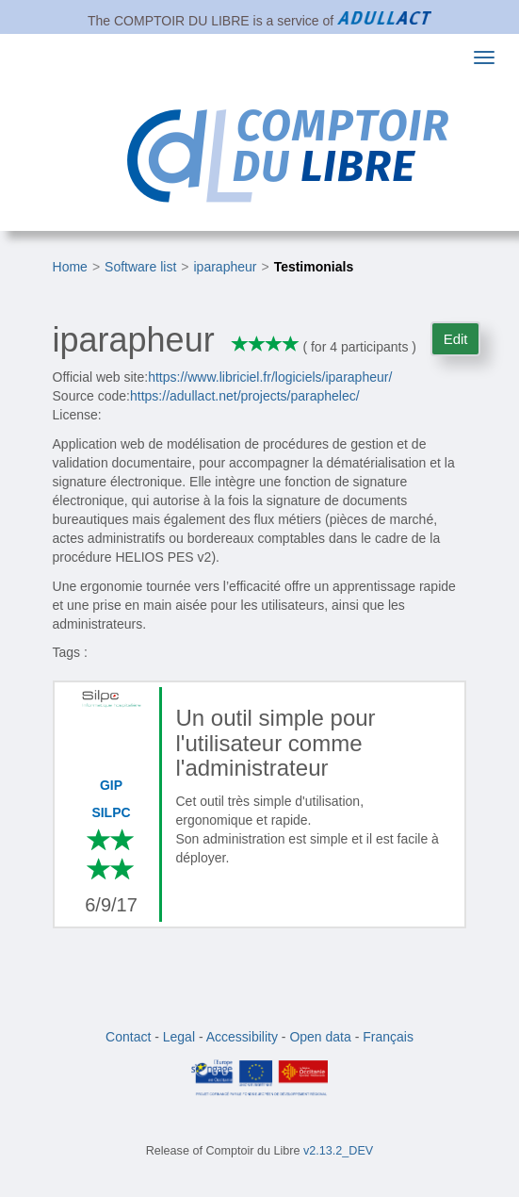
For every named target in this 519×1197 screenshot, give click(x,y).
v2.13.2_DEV (338, 1150)
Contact (128, 1036)
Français (388, 1036)
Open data (319, 1036)
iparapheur (225, 266)
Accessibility (242, 1036)
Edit (456, 339)
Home (70, 266)
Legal (179, 1036)
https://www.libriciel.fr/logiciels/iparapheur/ (270, 377)
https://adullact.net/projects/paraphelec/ (245, 395)
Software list (140, 266)
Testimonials (314, 266)
